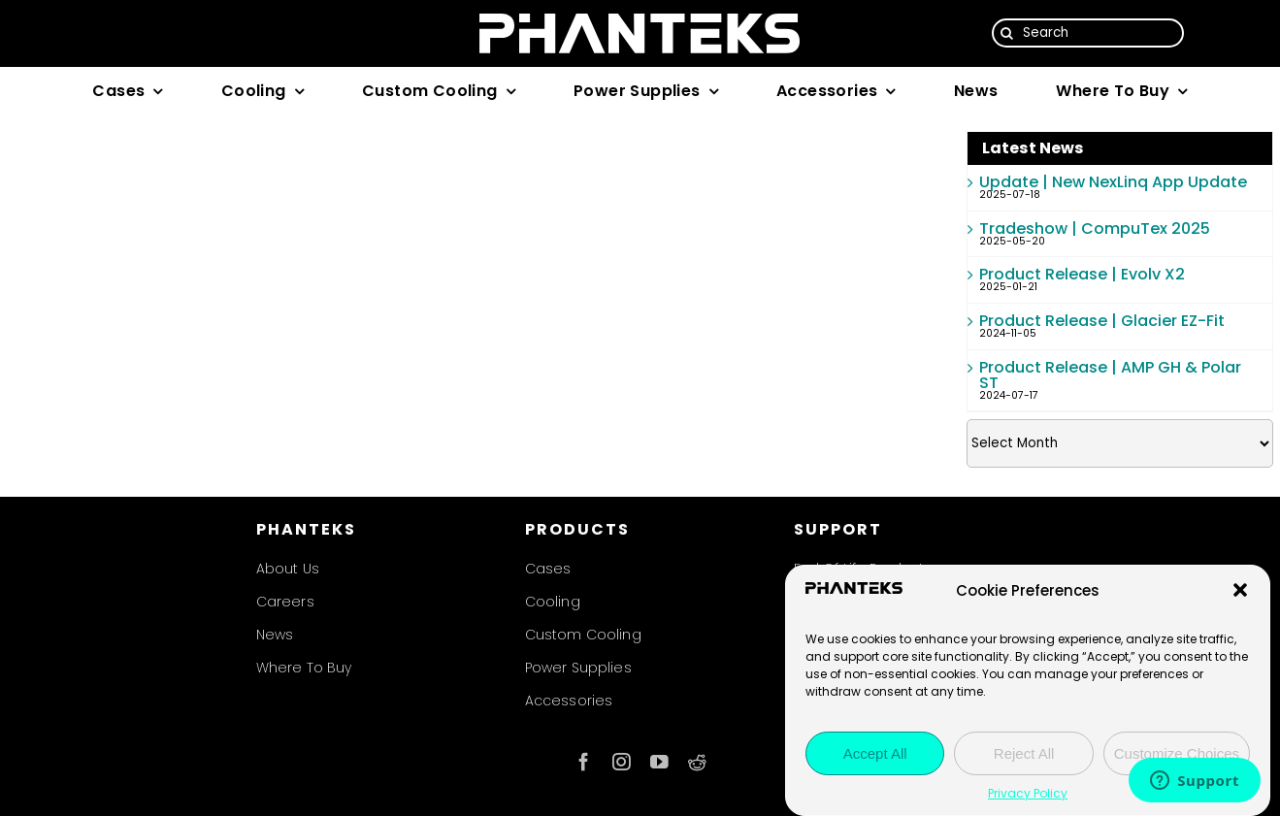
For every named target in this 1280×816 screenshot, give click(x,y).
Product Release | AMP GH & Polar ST (1110, 375)
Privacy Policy (1027, 793)
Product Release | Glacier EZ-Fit (1102, 321)
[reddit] (697, 762)
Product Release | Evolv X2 (1082, 274)
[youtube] (659, 762)
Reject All (1024, 753)
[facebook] (583, 762)
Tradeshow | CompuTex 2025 (1094, 228)
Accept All (875, 753)
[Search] (1088, 33)
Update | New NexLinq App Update (1113, 182)
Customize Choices (1176, 753)
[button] (1240, 590)
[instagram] (621, 762)
